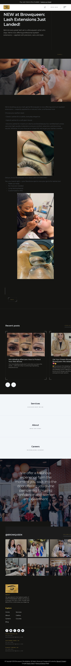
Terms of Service (41, 663)
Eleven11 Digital (61, 661)
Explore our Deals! (46, 2)
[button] (44, 7)
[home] (10, 7)
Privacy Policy (30, 663)
